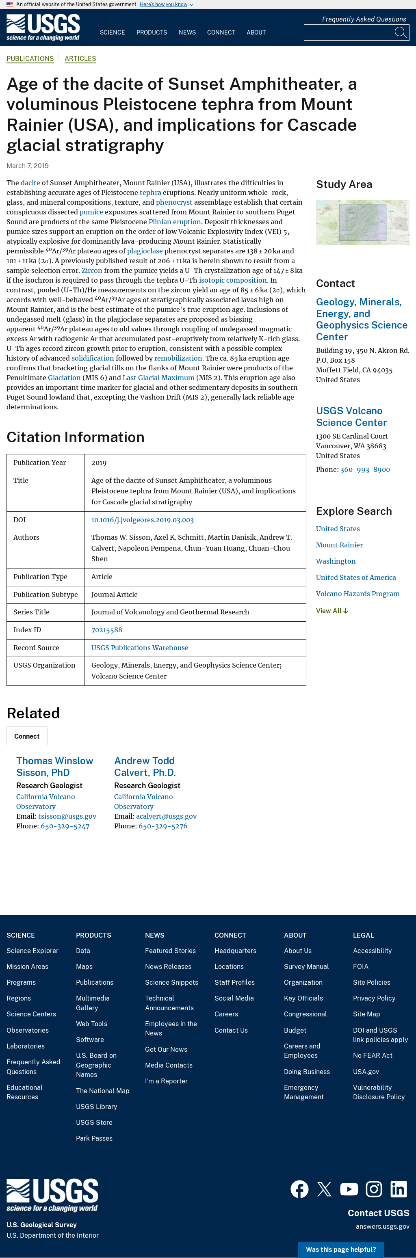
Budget (295, 1030)
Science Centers (31, 1014)
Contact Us (231, 1030)
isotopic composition (233, 280)
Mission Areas (27, 967)
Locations (229, 967)
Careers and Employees (302, 1051)
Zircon (92, 270)
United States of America (356, 577)
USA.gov (366, 1072)
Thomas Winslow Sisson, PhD (54, 766)
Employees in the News (171, 1029)
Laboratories (25, 1046)
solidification (93, 358)
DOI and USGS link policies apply (380, 1035)
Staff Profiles (234, 982)
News (187, 32)
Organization (303, 982)
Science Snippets (171, 982)
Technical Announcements (169, 1003)
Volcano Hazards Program (358, 594)
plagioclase (145, 251)
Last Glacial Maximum (159, 378)
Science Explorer (32, 951)
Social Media (234, 998)
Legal (363, 935)
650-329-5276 (163, 826)
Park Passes (94, 1138)
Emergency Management (304, 1092)
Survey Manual (306, 967)
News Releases (168, 967)
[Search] (401, 32)
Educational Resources (24, 1092)
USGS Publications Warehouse (139, 648)
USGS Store (94, 1122)
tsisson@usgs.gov (67, 816)
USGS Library (96, 1107)
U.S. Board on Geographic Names (96, 1065)
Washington (336, 561)
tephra (150, 192)
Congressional (305, 1014)
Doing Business (307, 1072)
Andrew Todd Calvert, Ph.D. (145, 766)
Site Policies (371, 982)
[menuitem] (112, 27)
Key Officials (303, 998)
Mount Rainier (339, 545)
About (256, 32)
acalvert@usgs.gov (166, 816)
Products (151, 32)
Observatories (27, 1030)
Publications (30, 59)
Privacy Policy (374, 998)
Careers (226, 1014)
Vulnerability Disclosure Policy (379, 1092)
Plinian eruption (175, 222)
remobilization (178, 358)
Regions (18, 998)
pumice (91, 212)
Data (83, 951)
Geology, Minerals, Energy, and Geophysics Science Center (362, 319)
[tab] (27, 735)
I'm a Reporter (166, 1081)
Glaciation (64, 378)
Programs (21, 982)
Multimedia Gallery (93, 1003)
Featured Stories (170, 951)
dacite (30, 183)
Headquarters (235, 951)
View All (332, 611)
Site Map (366, 1014)
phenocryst (174, 202)
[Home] (43, 39)
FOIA (360, 967)
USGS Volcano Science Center (351, 416)
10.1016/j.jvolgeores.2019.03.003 (142, 520)
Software (90, 1040)
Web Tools (91, 1024)
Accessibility (372, 951)
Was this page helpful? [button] (341, 1250)
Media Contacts (169, 1065)
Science (112, 32)
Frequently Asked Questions (364, 19)
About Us (298, 951)
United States (338, 529)
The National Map (103, 1091)
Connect (221, 32)
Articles (80, 59)
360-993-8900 (365, 469)
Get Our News (166, 1049)
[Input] (357, 32)
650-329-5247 (65, 826)
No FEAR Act (372, 1055)
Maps (84, 967)
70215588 (106, 630)
